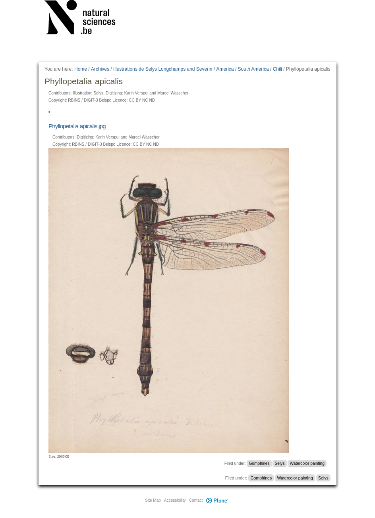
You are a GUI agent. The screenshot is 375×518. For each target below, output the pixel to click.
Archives (100, 69)
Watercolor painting (307, 463)
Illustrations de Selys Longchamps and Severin (162, 69)
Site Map (152, 500)
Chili (277, 69)
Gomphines (259, 463)
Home (80, 69)
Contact (196, 500)
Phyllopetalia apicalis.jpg (77, 126)
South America (253, 69)
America (225, 69)
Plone (217, 500)
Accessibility (175, 500)
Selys (280, 463)
